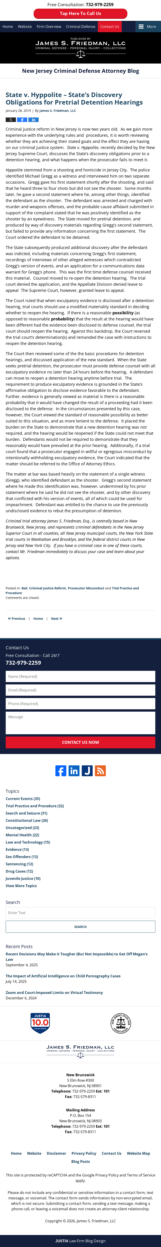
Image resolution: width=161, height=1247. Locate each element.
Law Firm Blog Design (80, 1240)
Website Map (138, 1153)
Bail (24, 588)
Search (80, 927)
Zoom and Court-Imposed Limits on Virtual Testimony (54, 992)
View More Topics (21, 885)
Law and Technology (28, 842)
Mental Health (22, 834)
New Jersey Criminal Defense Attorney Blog (80, 48)
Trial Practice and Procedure (35, 805)
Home (7, 26)
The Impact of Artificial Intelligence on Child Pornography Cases (63, 976)
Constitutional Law (27, 820)
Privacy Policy (84, 1153)
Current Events (23, 798)
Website (25, 26)
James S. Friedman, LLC (96, 1220)
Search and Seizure (26, 813)
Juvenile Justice (23, 878)
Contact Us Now (80, 742)
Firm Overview (49, 26)
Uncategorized (22, 827)
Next (56, 618)
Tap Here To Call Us (80, 13)
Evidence (17, 849)
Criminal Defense (80, 26)
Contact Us (109, 26)
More (151, 26)
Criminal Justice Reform (47, 588)
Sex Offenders (22, 856)
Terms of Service (141, 1175)
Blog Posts (80, 1161)
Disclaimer (56, 1153)
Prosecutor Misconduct (86, 588)
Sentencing (19, 863)
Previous (16, 618)
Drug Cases (19, 871)
